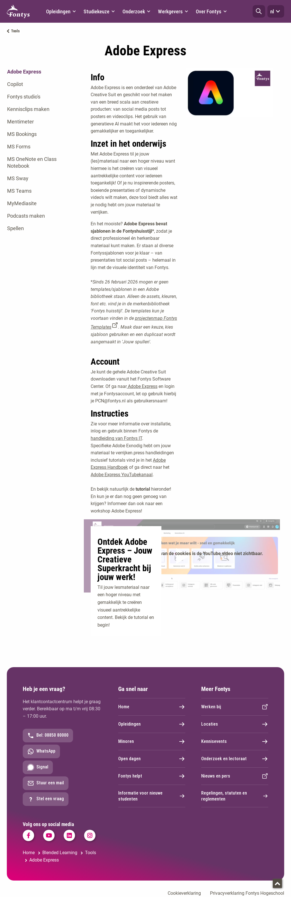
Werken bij (234, 706)
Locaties (234, 724)
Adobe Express (24, 72)
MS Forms (18, 147)
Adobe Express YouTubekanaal (122, 474)
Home (151, 706)
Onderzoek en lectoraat (234, 758)
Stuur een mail (45, 783)
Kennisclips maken (28, 109)
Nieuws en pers (234, 776)
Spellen (15, 228)
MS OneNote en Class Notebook (32, 162)
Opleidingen (151, 724)
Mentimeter (20, 122)
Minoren (151, 741)
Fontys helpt (151, 776)
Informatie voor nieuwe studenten (151, 796)
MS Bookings (22, 134)
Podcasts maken (26, 216)
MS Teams (19, 191)
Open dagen (151, 758)
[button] (259, 11)
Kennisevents (234, 741)
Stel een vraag (45, 799)
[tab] (36, 72)
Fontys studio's (23, 97)
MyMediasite (22, 203)
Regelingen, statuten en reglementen (234, 796)
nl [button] (275, 11)
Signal (37, 767)
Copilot (15, 84)
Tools (15, 31)
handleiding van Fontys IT (116, 438)
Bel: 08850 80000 (47, 735)
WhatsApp (41, 751)
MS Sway (17, 178)
